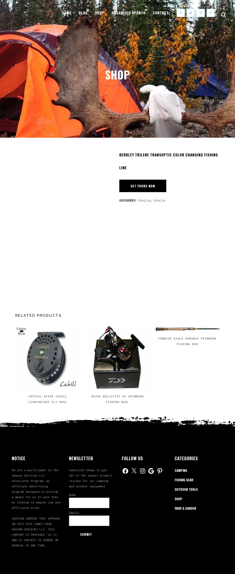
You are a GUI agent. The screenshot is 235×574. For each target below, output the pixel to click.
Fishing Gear (144, 200)
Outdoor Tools (186, 489)
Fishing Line (159, 200)
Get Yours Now (143, 186)
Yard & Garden (185, 508)
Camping (181, 470)
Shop (178, 498)
